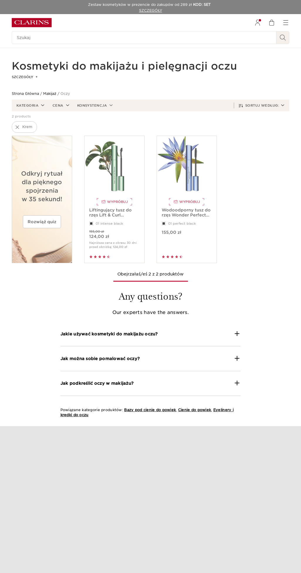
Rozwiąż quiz (42, 221)
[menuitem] (257, 22)
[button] (30, 105)
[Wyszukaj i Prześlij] (282, 37)
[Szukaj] (144, 37)
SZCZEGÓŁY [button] (25, 77)
